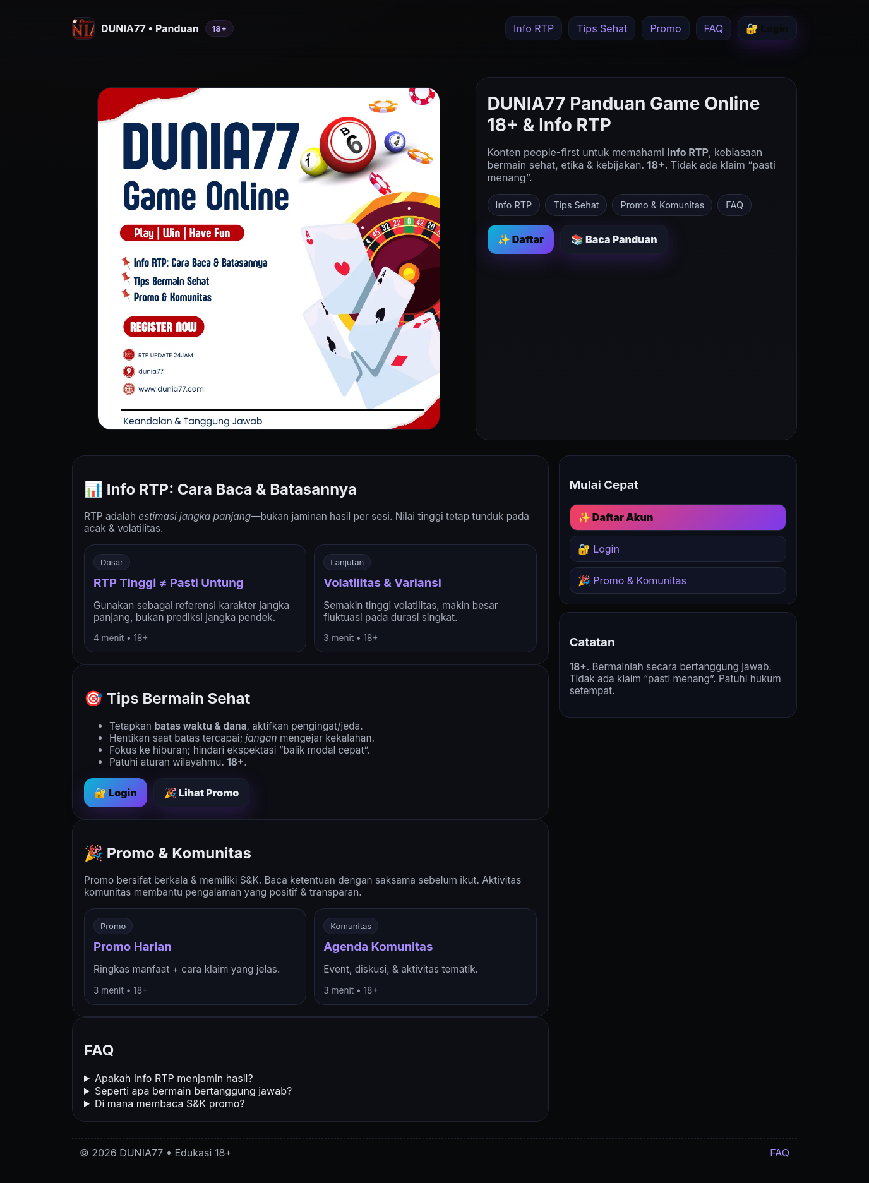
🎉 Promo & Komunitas (632, 580)
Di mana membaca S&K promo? (170, 1103)
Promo (665, 28)
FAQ (714, 28)
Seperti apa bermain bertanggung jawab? (193, 1090)
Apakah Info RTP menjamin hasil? (174, 1078)
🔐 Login (767, 28)
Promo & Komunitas (662, 205)
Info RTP (533, 28)
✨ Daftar (521, 239)
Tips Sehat (602, 28)
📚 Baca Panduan (614, 239)
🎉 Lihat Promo (201, 792)
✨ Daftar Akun (616, 517)
